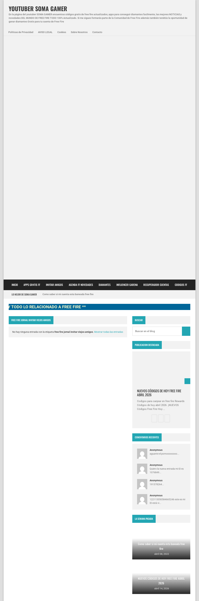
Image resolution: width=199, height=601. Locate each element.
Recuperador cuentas (156, 96)
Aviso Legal (43, 594)
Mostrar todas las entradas (108, 143)
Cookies (61, 32)
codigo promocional (41, 527)
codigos (16, 536)
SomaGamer (18, 527)
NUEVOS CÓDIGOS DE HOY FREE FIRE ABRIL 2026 (159, 204)
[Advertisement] (99, 65)
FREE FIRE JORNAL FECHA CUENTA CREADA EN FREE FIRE (107, 551)
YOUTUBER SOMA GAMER (38, 8)
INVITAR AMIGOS (54, 96)
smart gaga (50, 536)
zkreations (173, 491)
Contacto (97, 32)
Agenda (28, 517)
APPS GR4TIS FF (32, 96)
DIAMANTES (105, 96)
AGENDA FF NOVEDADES (81, 96)
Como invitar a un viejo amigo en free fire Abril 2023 (105, 568)
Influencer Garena (127, 96)
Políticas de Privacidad (20, 32)
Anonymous (156, 261)
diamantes (32, 536)
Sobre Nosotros (79, 32)
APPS (15, 517)
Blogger (185, 491)
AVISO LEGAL (45, 32)
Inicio (15, 96)
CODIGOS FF (181, 96)
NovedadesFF (46, 517)
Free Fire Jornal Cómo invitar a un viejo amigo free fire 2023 (105, 517)
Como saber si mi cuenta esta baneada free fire (68, 105)
